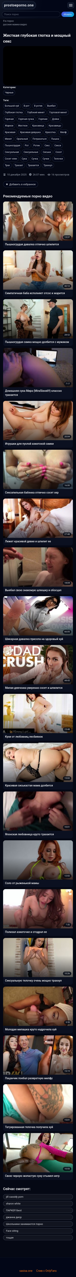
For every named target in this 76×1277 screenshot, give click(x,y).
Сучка (34, 158)
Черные (9, 92)
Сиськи (47, 152)
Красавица (38, 125)
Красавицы (55, 125)
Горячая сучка (26, 119)
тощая (9, 1237)
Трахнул (48, 165)
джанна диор (14, 1217)
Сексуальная (12, 152)
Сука (24, 158)
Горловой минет (58, 112)
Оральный (22, 139)
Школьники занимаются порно (24, 1224)
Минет (8, 139)
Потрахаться (40, 139)
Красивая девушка (30, 132)
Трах (7, 165)
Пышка (55, 139)
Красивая (10, 132)
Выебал (51, 105)
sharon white (13, 1203)
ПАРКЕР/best (14, 1210)
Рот (27, 145)
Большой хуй (12, 105)
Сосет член (11, 158)
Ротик (36, 145)
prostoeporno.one (19, 5)
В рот (27, 105)
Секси (57, 145)
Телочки (58, 158)
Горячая (9, 119)
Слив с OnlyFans (46, 1270)
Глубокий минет (36, 112)
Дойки (55, 119)
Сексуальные (31, 152)
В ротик (38, 105)
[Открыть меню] (70, 5)
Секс (47, 145)
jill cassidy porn (14, 1196)
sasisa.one (25, 1270)
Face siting (12, 1230)
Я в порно (8, 21)
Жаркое (9, 125)
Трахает (19, 165)
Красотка (50, 132)
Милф (63, 132)
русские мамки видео (15, 24)
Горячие (42, 119)
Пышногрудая (12, 145)
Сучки (46, 158)
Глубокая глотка (14, 112)
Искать (68, 14)
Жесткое (23, 125)
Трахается (33, 165)
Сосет (58, 152)
